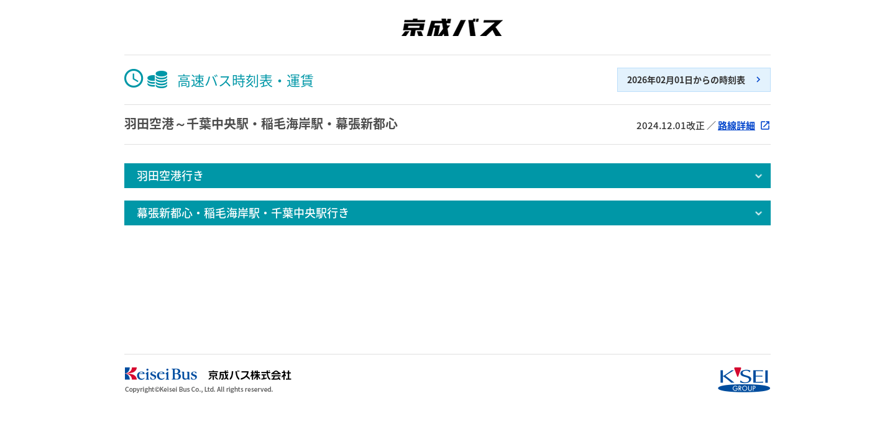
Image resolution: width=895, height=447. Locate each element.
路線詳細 (736, 125)
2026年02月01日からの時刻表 (686, 79)
